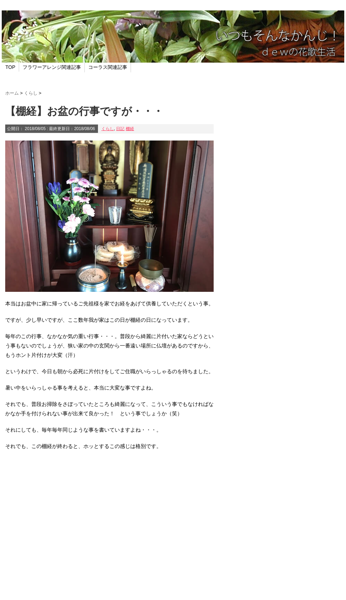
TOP (11, 67)
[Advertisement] (109, 532)
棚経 (130, 128)
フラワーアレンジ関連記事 (52, 67)
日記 (120, 128)
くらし (107, 128)
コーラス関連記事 (107, 67)
